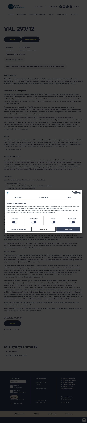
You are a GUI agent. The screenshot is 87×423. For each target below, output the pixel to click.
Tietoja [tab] (69, 197)
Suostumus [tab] (18, 197)
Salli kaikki (68, 229)
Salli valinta (43, 229)
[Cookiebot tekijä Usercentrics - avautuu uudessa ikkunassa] (73, 192)
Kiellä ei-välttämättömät (18, 229)
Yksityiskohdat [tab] (43, 197)
